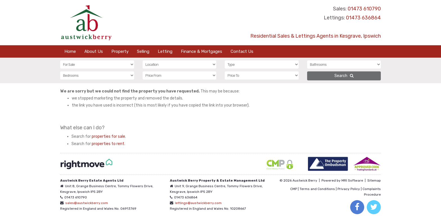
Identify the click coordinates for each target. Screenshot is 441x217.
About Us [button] (93, 51)
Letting (165, 51)
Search (344, 75)
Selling (143, 51)
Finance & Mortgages (201, 51)
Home (70, 51)
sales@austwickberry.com (86, 203)
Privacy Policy (349, 189)
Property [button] (120, 51)
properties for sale (108, 136)
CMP (293, 189)
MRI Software (352, 180)
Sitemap (374, 180)
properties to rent (108, 143)
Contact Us (242, 51)
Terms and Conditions (317, 189)
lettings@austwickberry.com (198, 203)
